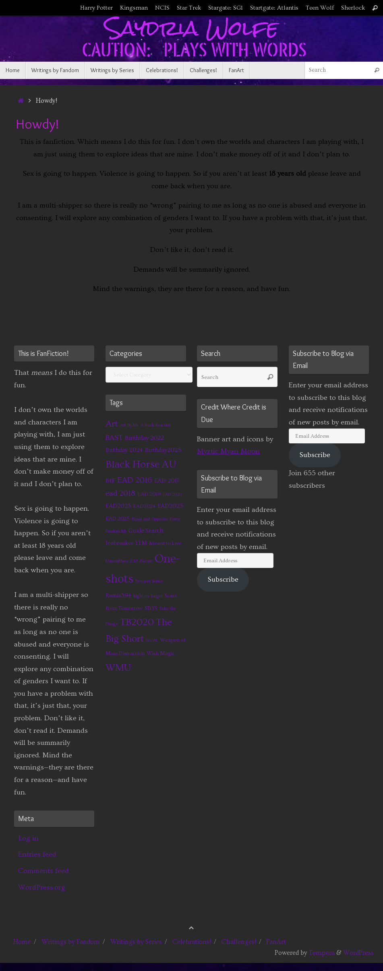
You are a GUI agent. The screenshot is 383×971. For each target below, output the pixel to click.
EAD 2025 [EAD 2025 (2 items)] (118, 519)
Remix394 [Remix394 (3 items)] (118, 595)
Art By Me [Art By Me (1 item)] (129, 425)
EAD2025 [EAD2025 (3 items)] (170, 506)
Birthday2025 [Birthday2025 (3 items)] (163, 450)
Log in (28, 838)
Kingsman (134, 7)
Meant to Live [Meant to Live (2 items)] (165, 543)
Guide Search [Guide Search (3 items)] (145, 530)
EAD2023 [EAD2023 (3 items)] (118, 506)
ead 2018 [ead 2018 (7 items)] (120, 493)
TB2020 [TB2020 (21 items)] (137, 622)
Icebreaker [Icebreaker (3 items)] (119, 543)
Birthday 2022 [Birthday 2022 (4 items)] (144, 437)
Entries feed (37, 854)
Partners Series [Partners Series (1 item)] (149, 581)
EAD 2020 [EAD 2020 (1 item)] (172, 494)
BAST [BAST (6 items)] (114, 438)
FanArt (276, 942)
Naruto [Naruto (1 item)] (146, 561)
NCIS (162, 7)
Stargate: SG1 (225, 7)
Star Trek (189, 7)
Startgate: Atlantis (274, 7)
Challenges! (239, 942)
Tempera (322, 952)
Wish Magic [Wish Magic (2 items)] (161, 653)
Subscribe (222, 579)
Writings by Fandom (70, 942)
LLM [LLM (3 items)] (141, 543)
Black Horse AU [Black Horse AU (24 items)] (141, 464)
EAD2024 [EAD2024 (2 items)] (144, 506)
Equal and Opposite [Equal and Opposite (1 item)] (150, 519)
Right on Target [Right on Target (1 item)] (148, 596)
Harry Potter (96, 7)
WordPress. (359, 952)
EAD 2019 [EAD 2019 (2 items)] (149, 494)
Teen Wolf (320, 7)
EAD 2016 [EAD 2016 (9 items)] (134, 480)
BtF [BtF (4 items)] (110, 480)
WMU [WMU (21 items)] (118, 667)
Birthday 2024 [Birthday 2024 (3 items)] (124, 450)
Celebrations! (191, 942)
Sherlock (353, 7)
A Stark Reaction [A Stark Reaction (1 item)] (156, 425)
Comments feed (43, 871)
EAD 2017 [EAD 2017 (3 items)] (166, 480)
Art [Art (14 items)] (112, 424)
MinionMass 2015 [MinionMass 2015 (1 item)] (122, 561)
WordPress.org (41, 887)
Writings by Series (136, 942)
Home (22, 942)
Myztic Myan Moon (228, 451)
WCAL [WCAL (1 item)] (152, 640)
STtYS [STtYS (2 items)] (151, 608)
